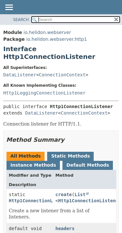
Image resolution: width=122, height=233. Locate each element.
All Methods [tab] (25, 156)
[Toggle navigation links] (8, 7)
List (80, 194)
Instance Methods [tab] (33, 165)
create (63, 194)
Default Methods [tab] (87, 165)
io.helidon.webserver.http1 (56, 39)
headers (65, 228)
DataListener (19, 74)
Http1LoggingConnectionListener (44, 92)
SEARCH (21, 19)
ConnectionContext (62, 74)
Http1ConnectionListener (40, 200)
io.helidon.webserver (47, 32)
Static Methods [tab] (70, 156)
